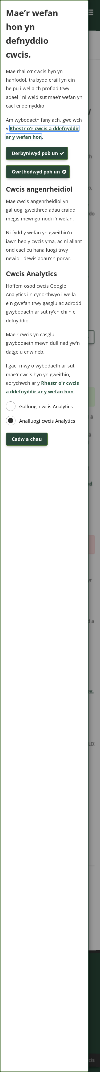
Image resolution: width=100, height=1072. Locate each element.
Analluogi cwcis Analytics (47, 421)
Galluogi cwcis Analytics (46, 406)
